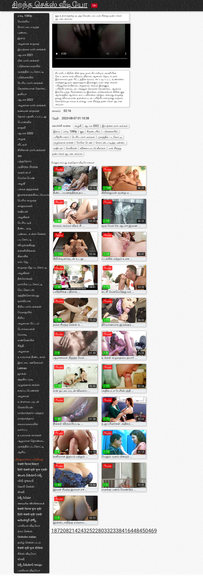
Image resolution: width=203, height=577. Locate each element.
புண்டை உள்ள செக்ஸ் (32, 234)
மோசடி (22, 334)
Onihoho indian (27, 537)
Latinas (22, 368)
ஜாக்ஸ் (22, 373)
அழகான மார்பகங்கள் (32, 105)
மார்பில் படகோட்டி (30, 284)
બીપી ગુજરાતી (25, 481)
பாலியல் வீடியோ (29, 525)
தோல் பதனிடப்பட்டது (32, 116)
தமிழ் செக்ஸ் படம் (29, 542)
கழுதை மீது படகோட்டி (32, 267)
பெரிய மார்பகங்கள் (30, 83)
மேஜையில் (25, 312)
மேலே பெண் (26, 178)
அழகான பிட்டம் (28, 323)
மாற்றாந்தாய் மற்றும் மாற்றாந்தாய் (31, 415)
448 (134, 531)
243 (82, 531)
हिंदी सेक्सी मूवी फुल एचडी (32, 469)
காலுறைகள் (25, 206)
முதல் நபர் (24, 172)
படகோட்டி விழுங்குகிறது (26, 242)
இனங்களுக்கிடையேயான (33, 194)
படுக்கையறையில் (29, 66)
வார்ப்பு (22, 429)
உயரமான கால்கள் (29, 435)
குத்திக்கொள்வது (28, 295)
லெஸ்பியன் (25, 407)
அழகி (21, 183)
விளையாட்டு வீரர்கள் (93, 148)
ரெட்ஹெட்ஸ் (26, 290)
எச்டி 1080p (25, 16)
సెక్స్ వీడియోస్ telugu (30, 565)
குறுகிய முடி (25, 379)
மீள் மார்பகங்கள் (28, 60)
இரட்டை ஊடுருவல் (30, 362)
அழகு (21, 139)
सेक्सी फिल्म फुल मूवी (29, 509)
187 (55, 531)
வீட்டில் (22, 144)
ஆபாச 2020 (25, 133)
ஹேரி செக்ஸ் (26, 486)
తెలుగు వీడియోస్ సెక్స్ (30, 475)
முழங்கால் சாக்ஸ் (29, 385)
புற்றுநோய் (25, 161)
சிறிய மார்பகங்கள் (29, 306)
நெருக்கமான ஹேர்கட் (32, 88)
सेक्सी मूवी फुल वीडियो (30, 548)
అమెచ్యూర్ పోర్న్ (27, 520)
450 (143, 531)
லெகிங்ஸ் (71, 148)
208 (64, 531)
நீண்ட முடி (24, 228)
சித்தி (21, 346)
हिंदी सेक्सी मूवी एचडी (30, 514)
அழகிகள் (24, 217)
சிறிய (21, 318)
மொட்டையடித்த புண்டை (28, 29)
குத (20, 155)
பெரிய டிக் (24, 222)
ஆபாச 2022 (25, 99)
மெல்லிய (23, 21)
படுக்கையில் (25, 77)
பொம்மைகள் (26, 329)
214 (73, 531)
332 (108, 531)
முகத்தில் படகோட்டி (31, 71)
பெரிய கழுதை (27, 200)
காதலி (22, 127)
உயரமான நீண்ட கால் (31, 357)
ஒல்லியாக (24, 301)
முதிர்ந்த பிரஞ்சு (28, 167)
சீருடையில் (93, 131)
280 (99, 531)
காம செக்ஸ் (25, 531)
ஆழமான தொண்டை (31, 441)
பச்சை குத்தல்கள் (28, 189)
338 (117, 531)
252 (90, 531)
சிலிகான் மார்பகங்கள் (32, 150)
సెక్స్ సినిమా (24, 497)
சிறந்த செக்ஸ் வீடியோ (50, 4)
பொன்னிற (24, 122)
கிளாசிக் (23, 256)
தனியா (22, 94)
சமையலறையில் (28, 424)
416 (126, 531)
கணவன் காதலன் (28, 111)
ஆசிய (22, 452)
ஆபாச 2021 (25, 55)
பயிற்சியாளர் (61, 137)
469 (152, 531)
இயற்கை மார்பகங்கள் (32, 49)
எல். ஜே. (23, 262)
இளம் (21, 38)
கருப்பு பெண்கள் (28, 390)
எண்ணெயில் (26, 340)
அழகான (23, 351)
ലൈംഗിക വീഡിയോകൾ (31, 503)
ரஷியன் (23, 211)
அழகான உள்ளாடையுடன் (28, 398)
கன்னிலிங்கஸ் (27, 250)
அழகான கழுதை (28, 43)
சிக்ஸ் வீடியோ (27, 553)
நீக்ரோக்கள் (25, 278)
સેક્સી (21, 492)
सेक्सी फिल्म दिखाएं (28, 464)
